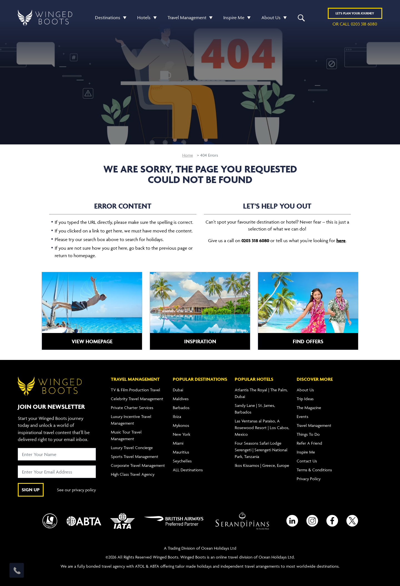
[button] (123, 17)
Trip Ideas (305, 398)
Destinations (107, 17)
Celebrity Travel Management (137, 398)
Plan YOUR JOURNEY (355, 13)
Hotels (144, 17)
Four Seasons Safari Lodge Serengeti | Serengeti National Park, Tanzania (261, 449)
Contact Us (307, 461)
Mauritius (181, 452)
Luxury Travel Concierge (132, 447)
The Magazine (309, 407)
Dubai (178, 389)
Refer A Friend (309, 443)
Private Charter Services (132, 407)
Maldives (181, 398)
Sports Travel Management (134, 456)
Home (187, 155)
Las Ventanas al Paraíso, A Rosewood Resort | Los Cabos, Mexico (262, 427)
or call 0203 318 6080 (354, 24)
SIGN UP (31, 489)
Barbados (181, 407)
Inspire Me (233, 17)
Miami (178, 443)
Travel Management (187, 17)
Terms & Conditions (314, 469)
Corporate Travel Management (138, 465)
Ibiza (177, 416)
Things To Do (308, 434)
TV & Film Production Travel (135, 389)
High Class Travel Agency (132, 474)
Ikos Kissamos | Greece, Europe (262, 465)
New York (181, 434)
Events (302, 416)
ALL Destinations (188, 469)
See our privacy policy (76, 489)
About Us (271, 17)
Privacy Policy (309, 478)
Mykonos (181, 425)
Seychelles (182, 461)
